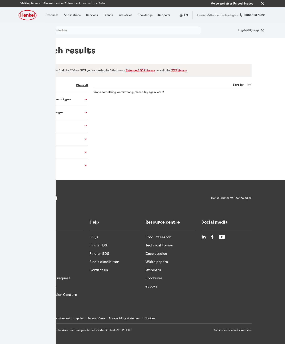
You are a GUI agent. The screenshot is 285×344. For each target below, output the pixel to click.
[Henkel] (45, 196)
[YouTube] (222, 234)
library (140, 68)
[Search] (27, 28)
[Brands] (108, 13)
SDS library (178, 68)
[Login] (251, 28)
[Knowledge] (145, 13)
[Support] (164, 13)
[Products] (52, 13)
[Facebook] (212, 234)
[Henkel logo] (28, 13)
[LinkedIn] (203, 234)
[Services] (92, 13)
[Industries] (125, 13)
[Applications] (72, 13)
